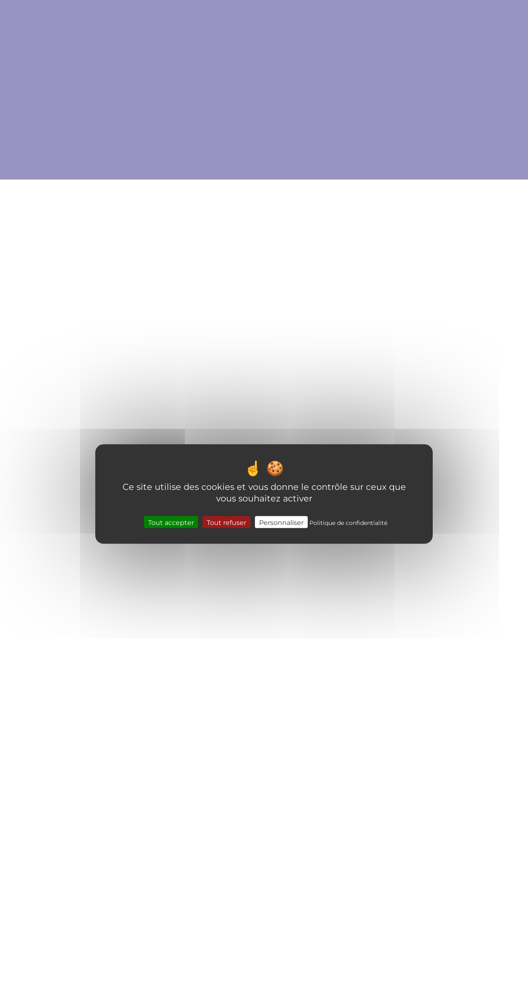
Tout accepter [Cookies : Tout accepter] (171, 522)
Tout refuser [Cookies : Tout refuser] (226, 522)
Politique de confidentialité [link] (348, 522)
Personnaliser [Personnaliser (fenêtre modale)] (281, 522)
